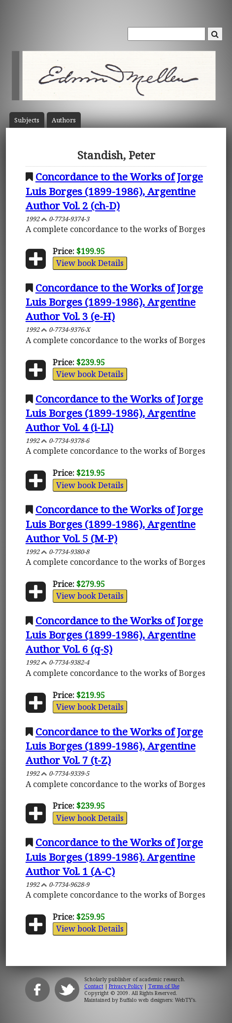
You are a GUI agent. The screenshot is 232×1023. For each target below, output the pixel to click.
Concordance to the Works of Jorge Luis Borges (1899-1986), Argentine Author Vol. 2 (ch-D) (114, 191)
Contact (93, 986)
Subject (26, 120)
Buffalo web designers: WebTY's (157, 999)
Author (64, 120)
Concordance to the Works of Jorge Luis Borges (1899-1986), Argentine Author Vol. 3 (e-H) (114, 302)
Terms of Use (163, 986)
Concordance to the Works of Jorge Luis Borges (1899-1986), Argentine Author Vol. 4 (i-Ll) (114, 413)
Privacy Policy (126, 986)
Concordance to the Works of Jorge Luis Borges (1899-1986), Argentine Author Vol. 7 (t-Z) (114, 746)
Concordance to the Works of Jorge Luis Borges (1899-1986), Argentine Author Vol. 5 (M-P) (114, 523)
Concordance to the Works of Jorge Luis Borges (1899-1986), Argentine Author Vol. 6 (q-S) (114, 635)
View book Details (90, 263)
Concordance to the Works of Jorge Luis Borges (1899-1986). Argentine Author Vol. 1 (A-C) (114, 856)
